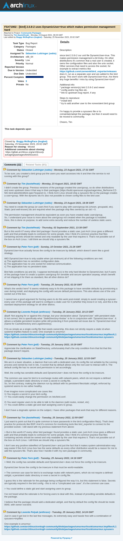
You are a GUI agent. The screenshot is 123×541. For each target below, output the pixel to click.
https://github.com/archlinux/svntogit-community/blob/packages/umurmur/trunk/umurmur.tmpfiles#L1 (60, 334)
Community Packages (31, 33)
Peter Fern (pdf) (30, 246)
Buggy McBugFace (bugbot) (29, 37)
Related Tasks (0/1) (36, 164)
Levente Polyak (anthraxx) (35, 311)
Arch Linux (20, 5)
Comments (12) (12, 164)
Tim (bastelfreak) (21, 35)
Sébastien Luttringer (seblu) (41, 53)
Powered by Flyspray (60, 538)
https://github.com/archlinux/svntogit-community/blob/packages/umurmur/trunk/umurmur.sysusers (59, 337)
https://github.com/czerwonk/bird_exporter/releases (88, 71)
